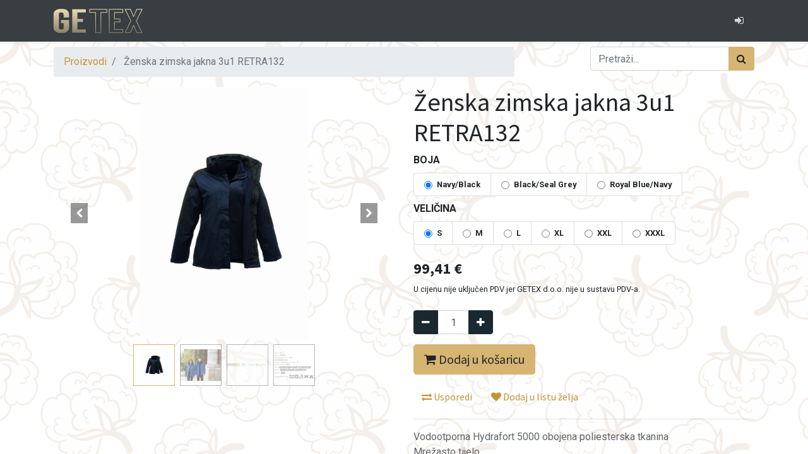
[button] (79, 213)
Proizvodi (85, 61)
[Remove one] (425, 322)
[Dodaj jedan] (480, 322)
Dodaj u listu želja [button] (534, 396)
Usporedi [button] (447, 396)
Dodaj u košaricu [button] (474, 359)
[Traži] (741, 59)
